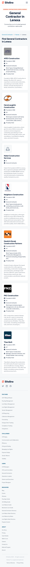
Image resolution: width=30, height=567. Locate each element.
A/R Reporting (5, 413)
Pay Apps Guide (6, 499)
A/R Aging (4, 437)
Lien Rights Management (8, 407)
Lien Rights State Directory (8, 519)
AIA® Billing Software (7, 398)
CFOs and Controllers (7, 470)
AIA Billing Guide (6, 502)
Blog (3, 490)
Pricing (3, 533)
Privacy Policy (20, 563)
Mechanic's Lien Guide (7, 507)
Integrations (5, 428)
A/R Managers (5, 467)
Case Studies (5, 536)
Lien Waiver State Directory (8, 513)
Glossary (4, 496)
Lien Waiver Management (8, 404)
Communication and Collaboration (10, 440)
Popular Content (6, 522)
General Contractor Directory (9, 510)
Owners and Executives (8, 479)
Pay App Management (7, 401)
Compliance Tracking (7, 425)
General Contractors (7, 473)
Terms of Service (11, 563)
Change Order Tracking (7, 422)
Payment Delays (6, 452)
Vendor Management (7, 410)
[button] (26, 3)
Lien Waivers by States (7, 516)
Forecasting (5, 419)
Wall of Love (5, 538)
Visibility (4, 458)
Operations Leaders (7, 476)
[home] (7, 3)
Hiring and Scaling (6, 446)
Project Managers (6, 482)
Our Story (4, 530)
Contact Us (4, 544)
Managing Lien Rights (7, 449)
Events (3, 493)
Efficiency (4, 443)
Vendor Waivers (6, 455)
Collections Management (8, 416)
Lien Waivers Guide (6, 505)
